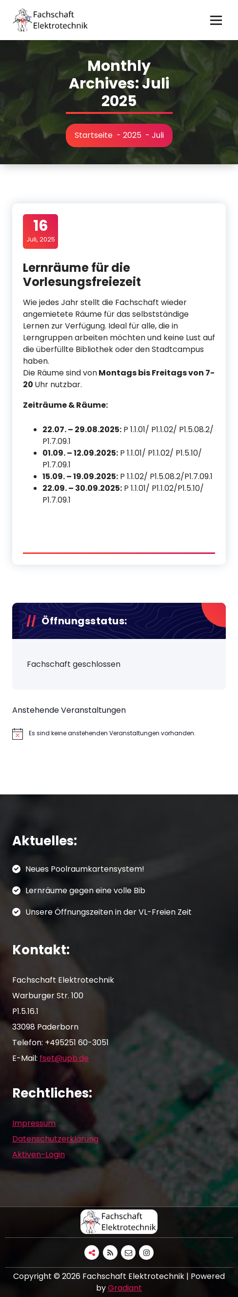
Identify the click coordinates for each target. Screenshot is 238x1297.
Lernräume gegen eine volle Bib (85, 890)
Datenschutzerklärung (55, 1138)
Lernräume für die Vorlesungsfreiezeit (82, 275)
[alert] (119, 734)
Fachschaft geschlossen (73, 664)
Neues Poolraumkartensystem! (84, 869)
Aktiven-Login (38, 1154)
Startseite (94, 135)
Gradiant (125, 1288)
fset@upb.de (64, 1058)
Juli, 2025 (40, 231)
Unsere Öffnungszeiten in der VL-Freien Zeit (108, 912)
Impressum (34, 1123)
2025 (132, 135)
